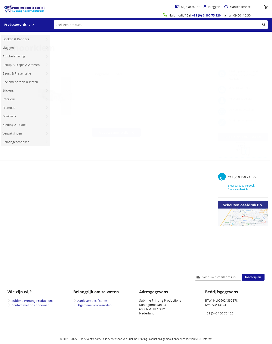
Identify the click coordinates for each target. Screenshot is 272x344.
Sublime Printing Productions (32, 301)
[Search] (264, 24)
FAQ (121, 74)
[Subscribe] (253, 277)
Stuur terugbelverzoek (241, 185)
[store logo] (24, 8)
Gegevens (102, 74)
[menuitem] (19, 25)
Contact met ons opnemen (30, 305)
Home (8, 37)
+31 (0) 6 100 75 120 (206, 15)
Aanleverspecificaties (92, 301)
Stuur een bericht (238, 189)
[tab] (103, 74)
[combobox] (161, 24)
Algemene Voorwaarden (94, 305)
